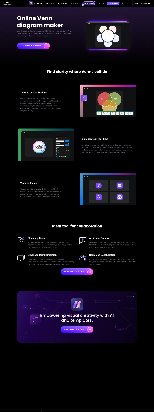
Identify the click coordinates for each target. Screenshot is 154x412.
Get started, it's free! (35, 45)
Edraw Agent (62, 3)
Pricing (101, 3)
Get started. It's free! (78, 271)
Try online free (113, 3)
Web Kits (74, 3)
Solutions (50, 3)
